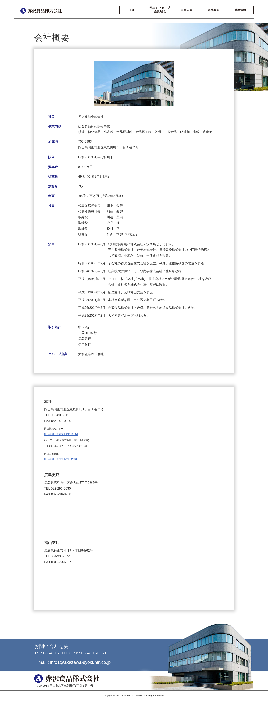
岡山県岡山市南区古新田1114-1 (61, 434)
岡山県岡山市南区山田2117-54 (60, 459)
